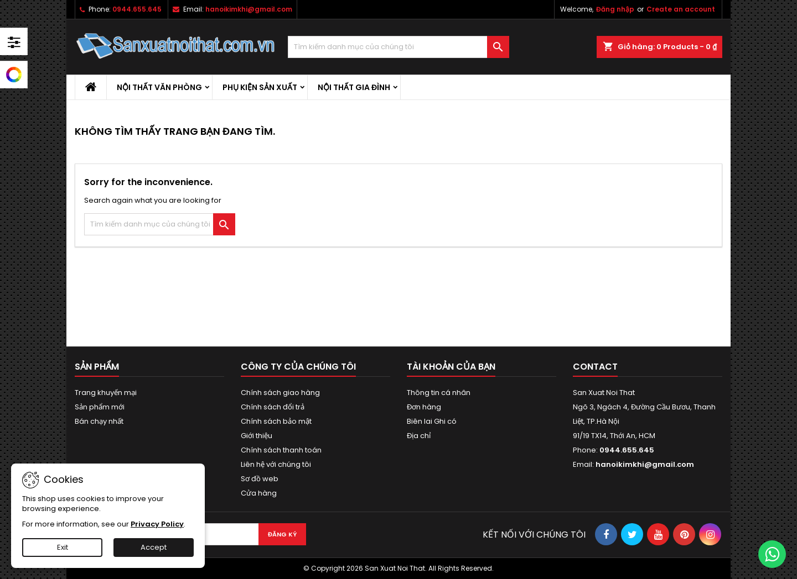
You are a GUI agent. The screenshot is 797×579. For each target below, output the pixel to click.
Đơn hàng (424, 407)
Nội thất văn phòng (159, 87)
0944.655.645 (137, 9)
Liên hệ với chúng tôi (276, 464)
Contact (595, 366)
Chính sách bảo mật (276, 421)
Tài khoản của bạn (451, 366)
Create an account (680, 9)
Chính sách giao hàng (280, 392)
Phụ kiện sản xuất (259, 87)
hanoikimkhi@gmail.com (248, 9)
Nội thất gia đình (354, 87)
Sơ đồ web (259, 478)
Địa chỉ (419, 435)
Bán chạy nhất (99, 421)
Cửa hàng (259, 493)
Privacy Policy (157, 524)
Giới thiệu (256, 435)
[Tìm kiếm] (398, 47)
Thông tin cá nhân (438, 392)
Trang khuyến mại (106, 392)
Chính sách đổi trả (272, 407)
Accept (154, 547)
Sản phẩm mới (100, 407)
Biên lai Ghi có (432, 421)
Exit (62, 547)
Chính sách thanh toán (281, 450)
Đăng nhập (615, 9)
